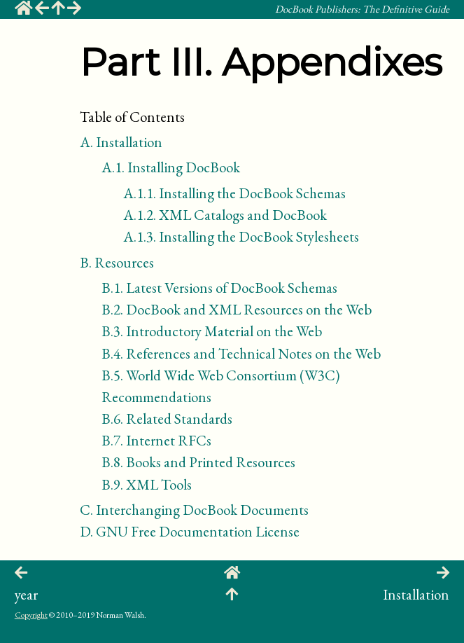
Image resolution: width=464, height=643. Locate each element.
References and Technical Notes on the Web (241, 353)
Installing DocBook (170, 167)
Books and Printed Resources (198, 461)
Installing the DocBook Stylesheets (241, 236)
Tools (146, 484)
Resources (117, 262)
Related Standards (166, 418)
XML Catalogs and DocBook (225, 214)
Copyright (31, 615)
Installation (121, 141)
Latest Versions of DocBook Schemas (219, 287)
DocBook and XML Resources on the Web (236, 309)
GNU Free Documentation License (190, 531)
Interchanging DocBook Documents (194, 509)
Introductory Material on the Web (211, 331)
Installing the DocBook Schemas (234, 193)
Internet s (156, 440)
